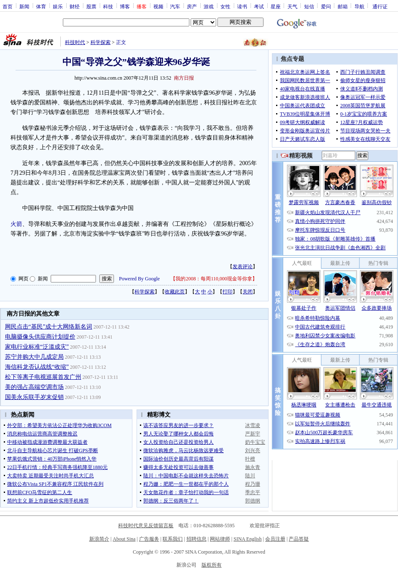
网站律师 (220, 539)
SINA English (247, 539)
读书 (242, 6)
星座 (276, 6)
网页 (23, 279)
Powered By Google (139, 279)
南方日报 (184, 78)
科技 (108, 6)
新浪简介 (99, 539)
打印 (227, 292)
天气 (292, 6)
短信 (309, 6)
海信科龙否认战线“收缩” (37, 367)
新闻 (24, 6)
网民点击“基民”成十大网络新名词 (48, 327)
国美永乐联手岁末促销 (34, 397)
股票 (91, 6)
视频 (158, 6)
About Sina (124, 539)
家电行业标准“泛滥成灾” (37, 347)
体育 (41, 6)
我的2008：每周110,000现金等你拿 (214, 279)
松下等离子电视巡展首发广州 (43, 377)
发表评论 (243, 266)
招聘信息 (196, 539)
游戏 (209, 6)
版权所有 (212, 565)
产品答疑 (299, 539)
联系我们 (173, 539)
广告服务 (149, 539)
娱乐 (58, 6)
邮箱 (343, 6)
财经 (75, 6)
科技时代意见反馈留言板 (145, 525)
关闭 (248, 292)
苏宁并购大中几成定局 (34, 357)
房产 (192, 6)
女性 (225, 6)
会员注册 (275, 539)
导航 (359, 6)
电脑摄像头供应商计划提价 (40, 337)
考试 (259, 6)
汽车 (175, 6)
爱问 (326, 6)
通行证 (380, 6)
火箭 (16, 224)
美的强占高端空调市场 (34, 387)
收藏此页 (175, 292)
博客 (125, 6)
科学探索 (100, 42)
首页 (8, 6)
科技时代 (75, 42)
